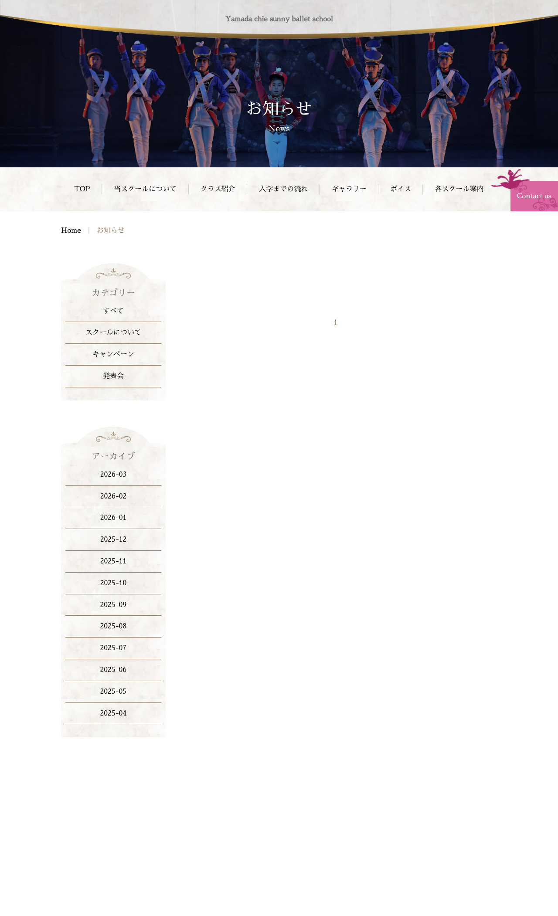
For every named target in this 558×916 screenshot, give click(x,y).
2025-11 (113, 561)
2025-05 (113, 691)
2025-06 (113, 669)
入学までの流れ (283, 189)
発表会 (113, 376)
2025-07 (113, 648)
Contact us (534, 196)
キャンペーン (113, 354)
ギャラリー (349, 189)
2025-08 (113, 626)
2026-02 (113, 496)
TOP (82, 189)
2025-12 (113, 539)
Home (71, 230)
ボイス (400, 189)
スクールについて (113, 332)
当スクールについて (145, 189)
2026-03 (113, 474)
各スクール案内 (459, 189)
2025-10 (113, 583)
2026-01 (113, 517)
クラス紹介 (218, 189)
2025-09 (113, 604)
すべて (113, 311)
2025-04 (113, 713)
